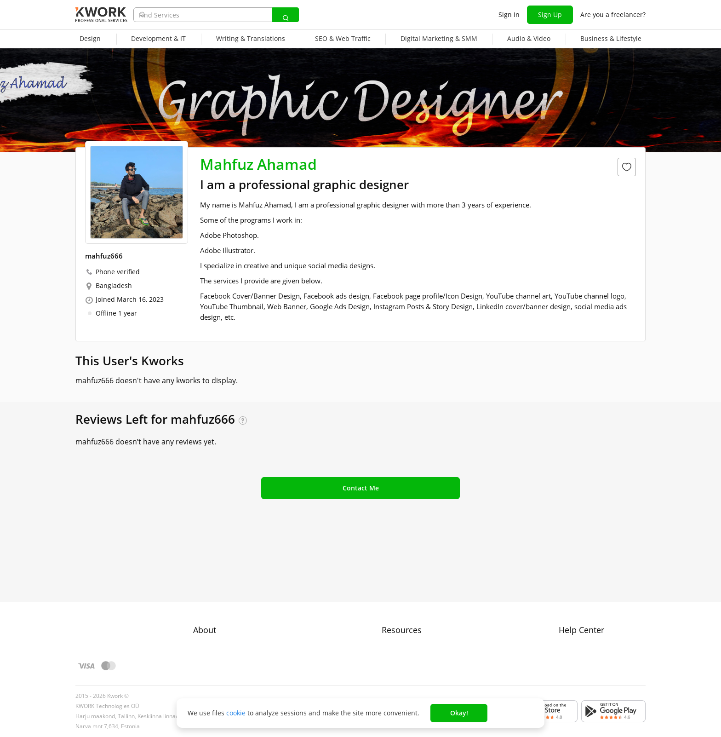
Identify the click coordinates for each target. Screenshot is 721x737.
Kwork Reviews (404, 649)
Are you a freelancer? (613, 14)
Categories (398, 615)
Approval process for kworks (602, 582)
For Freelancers (405, 582)
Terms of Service (218, 615)
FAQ (565, 599)
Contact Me (361, 488)
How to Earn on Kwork (415, 599)
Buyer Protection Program (232, 599)
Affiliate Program (407, 632)
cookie (236, 712)
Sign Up (550, 14)
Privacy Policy (213, 632)
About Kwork (212, 582)
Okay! (459, 712)
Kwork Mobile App (410, 665)
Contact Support (584, 615)
